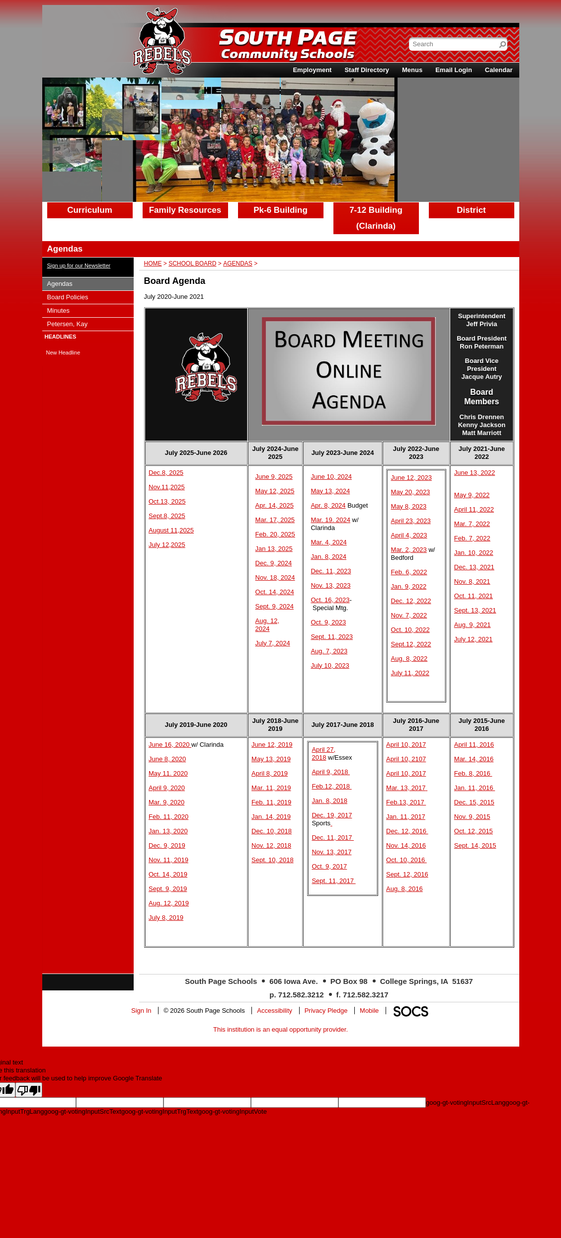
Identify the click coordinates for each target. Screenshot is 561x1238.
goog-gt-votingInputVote (232, 1111)
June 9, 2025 (274, 476)
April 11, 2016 (474, 744)
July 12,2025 (167, 544)
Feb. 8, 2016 (473, 773)
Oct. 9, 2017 (329, 866)
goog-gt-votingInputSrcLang (465, 1102)
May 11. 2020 (168, 773)
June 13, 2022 (474, 472)
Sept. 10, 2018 (272, 860)
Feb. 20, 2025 (275, 534)
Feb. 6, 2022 (409, 572)
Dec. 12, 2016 (407, 831)
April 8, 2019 (269, 773)
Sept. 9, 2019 (168, 888)
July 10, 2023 (330, 665)
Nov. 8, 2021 (472, 581)
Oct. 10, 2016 (406, 860)
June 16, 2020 (170, 744)
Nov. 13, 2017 (331, 852)
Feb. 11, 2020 (168, 816)
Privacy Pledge (326, 1010)
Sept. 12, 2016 (407, 874)
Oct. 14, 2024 (274, 592)
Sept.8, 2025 (167, 516)
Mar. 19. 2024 (330, 520)
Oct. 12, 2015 (473, 831)
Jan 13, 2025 (274, 548)
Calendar (499, 70)
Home (153, 263)
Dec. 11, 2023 (331, 571)
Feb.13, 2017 (406, 802)
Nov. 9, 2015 (472, 816)
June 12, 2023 (411, 477)
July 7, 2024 (272, 643)
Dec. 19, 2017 (332, 815)
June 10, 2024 (331, 476)
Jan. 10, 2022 (473, 552)
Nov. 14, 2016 (406, 845)
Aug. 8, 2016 (404, 888)
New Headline (63, 352)
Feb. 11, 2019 (271, 802)
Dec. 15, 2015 (474, 802)
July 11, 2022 (410, 673)
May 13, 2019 (271, 759)
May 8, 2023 (409, 506)
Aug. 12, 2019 (169, 903)
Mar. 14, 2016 (474, 759)
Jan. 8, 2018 (329, 800)
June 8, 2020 (167, 759)
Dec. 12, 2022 (411, 601)
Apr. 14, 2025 (274, 505)
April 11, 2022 (474, 509)
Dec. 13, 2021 (474, 567)
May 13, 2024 (330, 491)
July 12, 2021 (473, 639)
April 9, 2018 (331, 772)
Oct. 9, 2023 (328, 622)
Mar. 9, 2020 (166, 802)
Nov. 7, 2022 (409, 615)
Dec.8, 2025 (166, 472)
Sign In (141, 1010)
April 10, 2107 (406, 759)
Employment (312, 70)
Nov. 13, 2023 (330, 585)
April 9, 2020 (167, 788)
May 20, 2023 (410, 492)
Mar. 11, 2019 (271, 788)
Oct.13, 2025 (167, 501)
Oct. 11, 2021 (473, 596)
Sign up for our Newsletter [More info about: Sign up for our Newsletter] (79, 265)
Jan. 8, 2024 (328, 556)
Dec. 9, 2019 (167, 845)
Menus (412, 70)
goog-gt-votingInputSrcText (82, 1111)
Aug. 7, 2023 (329, 651)
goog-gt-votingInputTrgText (159, 1111)
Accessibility (274, 1010)
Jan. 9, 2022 (409, 586)
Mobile (369, 1010)
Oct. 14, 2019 (168, 874)
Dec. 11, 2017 (333, 837)
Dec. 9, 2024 (273, 563)
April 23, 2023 (411, 521)
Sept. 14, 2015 (475, 845)
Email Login (453, 70)
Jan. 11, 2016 (474, 788)
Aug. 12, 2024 (267, 624)
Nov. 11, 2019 (168, 860)
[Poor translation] (28, 1089)
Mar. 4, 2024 (328, 542)
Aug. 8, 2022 (409, 658)
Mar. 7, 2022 (472, 524)
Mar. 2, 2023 (409, 549)
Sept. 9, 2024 (274, 606)
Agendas (237, 263)
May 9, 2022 (472, 495)
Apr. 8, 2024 (328, 505)
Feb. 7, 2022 (472, 538)
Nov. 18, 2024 (275, 577)
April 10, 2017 (406, 744)
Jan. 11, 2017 (405, 816)
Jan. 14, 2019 (271, 816)
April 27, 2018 (323, 753)
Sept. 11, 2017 (333, 880)
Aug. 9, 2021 (472, 624)
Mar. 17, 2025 (275, 520)
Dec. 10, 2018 (271, 831)
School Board (192, 263)
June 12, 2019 (271, 744)
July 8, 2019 (166, 917)
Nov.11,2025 (167, 487)
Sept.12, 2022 (411, 644)
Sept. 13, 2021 (475, 610)
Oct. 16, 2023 (330, 600)
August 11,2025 (171, 530)
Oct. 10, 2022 (410, 629)
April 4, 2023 (409, 535)
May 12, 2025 (275, 491)
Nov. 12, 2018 (271, 845)
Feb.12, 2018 (331, 786)
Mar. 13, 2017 (406, 788)
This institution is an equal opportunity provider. (280, 1029)
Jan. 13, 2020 (168, 831)
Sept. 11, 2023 (332, 636)
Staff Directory (366, 70)
